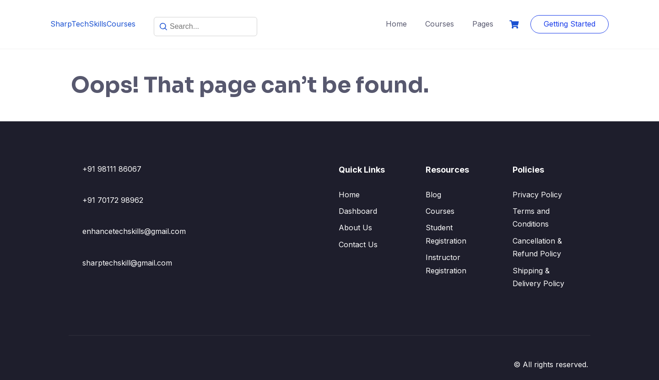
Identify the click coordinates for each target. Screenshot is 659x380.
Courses (439, 23)
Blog (433, 194)
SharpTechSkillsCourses (92, 23)
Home (396, 23)
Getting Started (569, 23)
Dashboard (358, 211)
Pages (482, 23)
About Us (355, 227)
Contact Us (358, 244)
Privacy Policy (537, 194)
